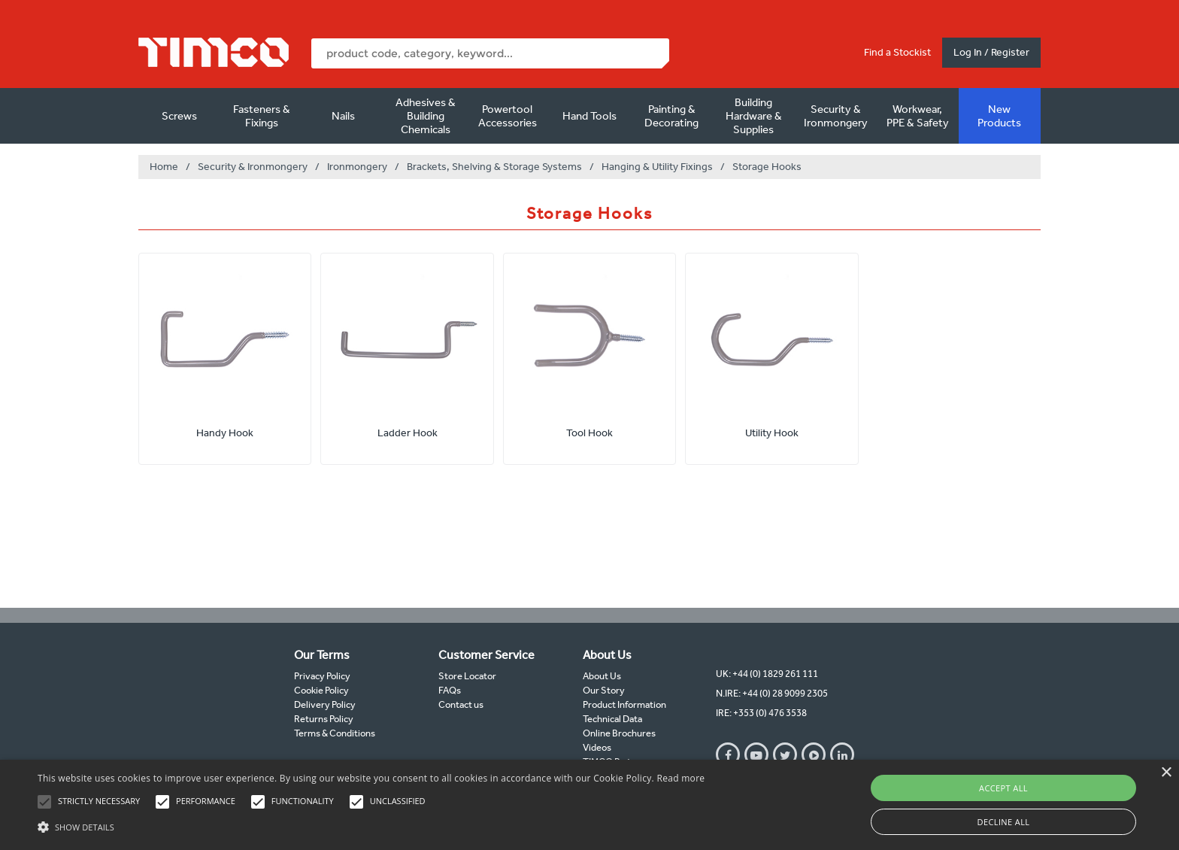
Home (164, 166)
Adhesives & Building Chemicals (426, 116)
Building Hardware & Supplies (754, 116)
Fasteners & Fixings (261, 115)
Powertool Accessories (507, 115)
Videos (597, 747)
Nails (343, 116)
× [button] (1165, 773)
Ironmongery (357, 166)
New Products (999, 115)
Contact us (460, 704)
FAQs (449, 690)
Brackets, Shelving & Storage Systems (494, 166)
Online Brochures (619, 733)
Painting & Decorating (671, 115)
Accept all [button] (1003, 788)
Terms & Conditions (334, 733)
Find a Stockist (897, 52)
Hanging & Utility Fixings (657, 166)
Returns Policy (323, 718)
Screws (179, 116)
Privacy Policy (322, 676)
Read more (680, 778)
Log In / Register (991, 52)
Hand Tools (589, 116)
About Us (602, 676)
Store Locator (467, 676)
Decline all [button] (1003, 821)
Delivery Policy (325, 704)
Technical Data (612, 718)
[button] (371, 825)
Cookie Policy (321, 690)
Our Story (604, 690)
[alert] (589, 805)
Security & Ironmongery (836, 115)
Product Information (624, 704)
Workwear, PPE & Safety (918, 115)
